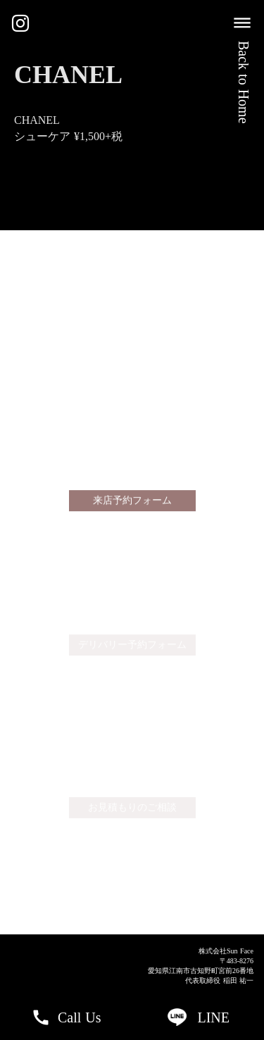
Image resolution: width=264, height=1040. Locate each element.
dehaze (242, 23)
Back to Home (243, 82)
